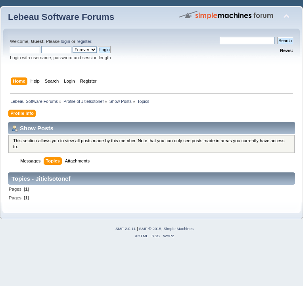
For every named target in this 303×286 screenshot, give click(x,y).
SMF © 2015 (150, 228)
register (84, 41)
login (65, 41)
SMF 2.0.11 (125, 228)
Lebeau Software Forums (61, 17)
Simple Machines (178, 228)
